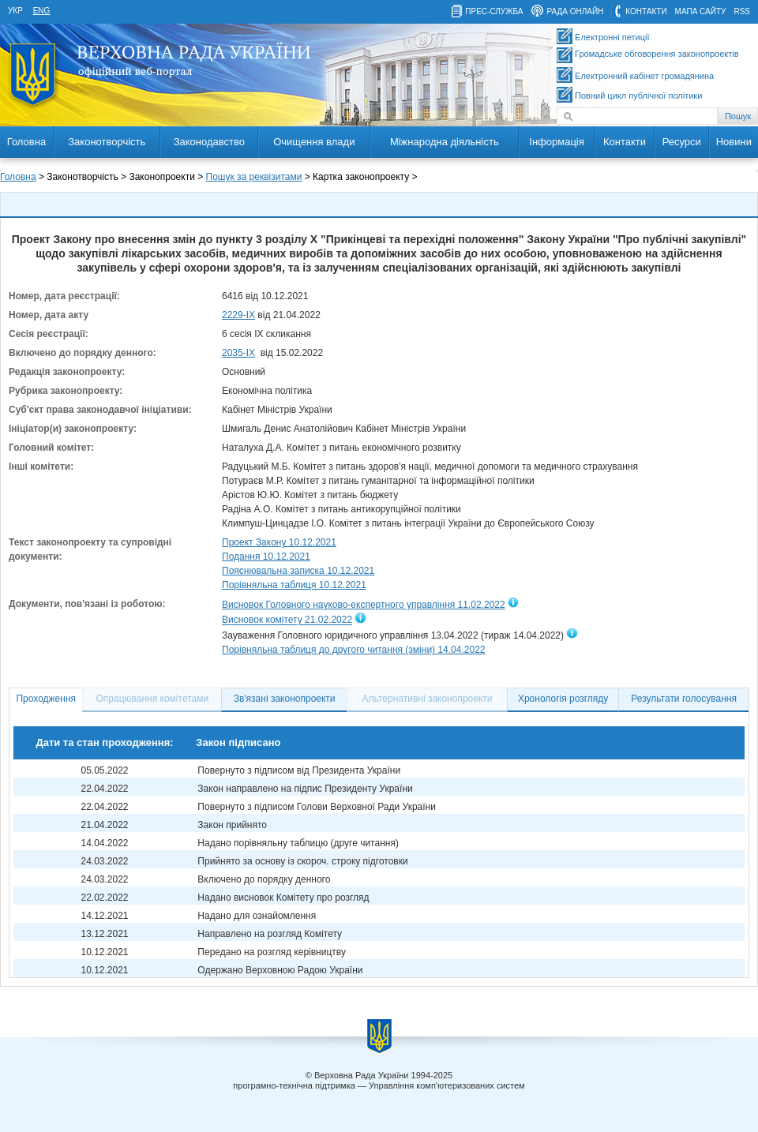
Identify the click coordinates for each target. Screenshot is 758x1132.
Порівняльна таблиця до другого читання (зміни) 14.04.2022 (353, 649)
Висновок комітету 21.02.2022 (287, 620)
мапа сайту (700, 11)
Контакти (624, 142)
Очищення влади (314, 142)
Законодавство (209, 142)
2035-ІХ (238, 352)
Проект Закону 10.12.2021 (279, 542)
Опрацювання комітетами (152, 698)
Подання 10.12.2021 (266, 556)
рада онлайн (574, 11)
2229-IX (238, 314)
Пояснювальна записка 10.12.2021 (298, 570)
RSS (742, 11)
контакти (645, 11)
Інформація (556, 142)
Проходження (46, 698)
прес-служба (494, 11)
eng (42, 10)
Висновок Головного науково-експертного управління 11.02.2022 (363, 604)
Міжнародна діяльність (444, 142)
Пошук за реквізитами (254, 176)
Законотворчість (106, 142)
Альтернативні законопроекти (427, 698)
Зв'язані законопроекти (285, 698)
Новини (734, 142)
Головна (26, 142)
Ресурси (681, 142)
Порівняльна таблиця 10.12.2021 (294, 584)
